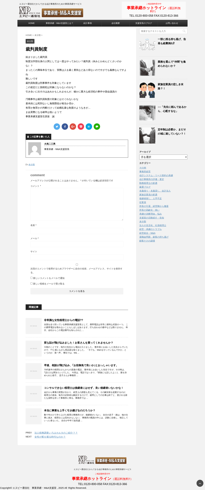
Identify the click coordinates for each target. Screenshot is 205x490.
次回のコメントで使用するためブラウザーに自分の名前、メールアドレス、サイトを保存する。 (76, 270)
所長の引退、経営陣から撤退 (153, 206)
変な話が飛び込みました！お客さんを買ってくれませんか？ (78, 342)
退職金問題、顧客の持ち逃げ (153, 237)
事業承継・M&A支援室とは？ (59, 23)
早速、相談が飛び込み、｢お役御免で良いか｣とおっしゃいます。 (81, 365)
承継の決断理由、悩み (150, 214)
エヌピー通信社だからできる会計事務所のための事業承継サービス (102, 469)
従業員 (142, 202)
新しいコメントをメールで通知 (49, 278)
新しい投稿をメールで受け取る (49, 283)
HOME (32, 23)
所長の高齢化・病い (149, 210)
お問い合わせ (172, 23)
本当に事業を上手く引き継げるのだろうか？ (69, 410)
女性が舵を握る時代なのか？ (50, 436)
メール (34, 238)
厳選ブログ (145, 187)
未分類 (32, 164)
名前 (33, 225)
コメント (35, 186)
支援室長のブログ (143, 23)
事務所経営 (145, 171)
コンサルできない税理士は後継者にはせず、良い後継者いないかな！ (83, 388)
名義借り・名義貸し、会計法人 (155, 190)
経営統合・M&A (147, 233)
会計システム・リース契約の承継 (156, 175)
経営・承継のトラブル (150, 229)
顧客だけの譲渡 (147, 240)
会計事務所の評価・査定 (151, 179)
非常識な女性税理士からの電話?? (63, 320)
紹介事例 (87, 23)
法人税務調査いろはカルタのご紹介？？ (56, 432)
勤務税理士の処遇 (148, 183)
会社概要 (115, 23)
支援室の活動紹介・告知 (151, 217)
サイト (33, 251)
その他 (142, 167)
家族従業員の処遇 (148, 194)
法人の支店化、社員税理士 (152, 225)
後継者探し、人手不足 (150, 198)
